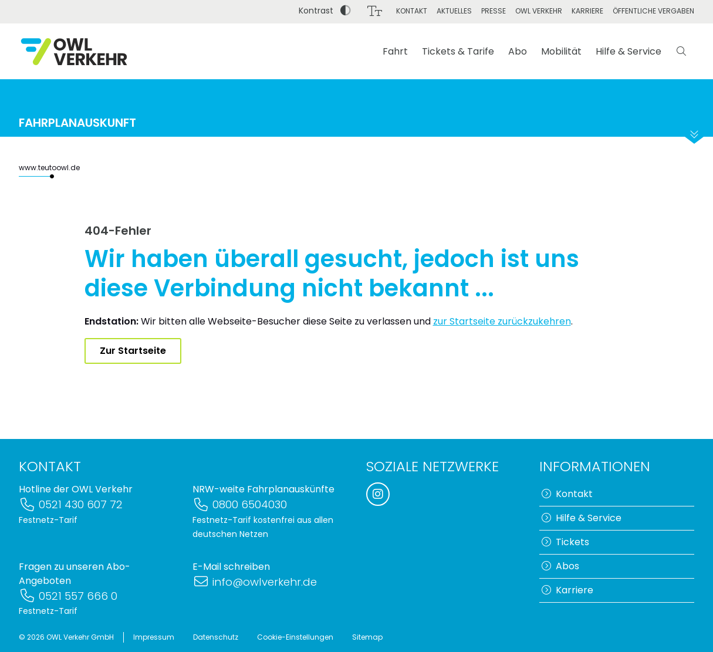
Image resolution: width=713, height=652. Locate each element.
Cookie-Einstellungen (295, 637)
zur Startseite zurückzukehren (502, 321)
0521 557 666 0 (68, 596)
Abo (517, 51)
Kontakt (411, 11)
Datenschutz (215, 637)
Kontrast (325, 10)
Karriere (587, 11)
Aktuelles (454, 11)
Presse (493, 11)
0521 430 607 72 (71, 504)
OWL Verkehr (538, 11)
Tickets (565, 542)
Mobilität (561, 51)
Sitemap (367, 637)
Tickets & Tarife (458, 51)
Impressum (153, 637)
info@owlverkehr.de (254, 582)
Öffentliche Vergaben (653, 11)
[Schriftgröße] (374, 11)
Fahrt (395, 51)
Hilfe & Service (628, 51)
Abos (560, 566)
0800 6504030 (239, 504)
